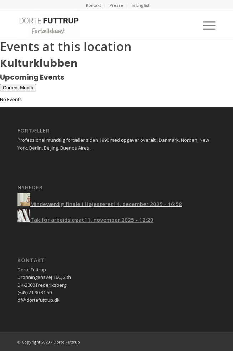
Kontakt (93, 5)
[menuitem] (93, 5)
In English (141, 5)
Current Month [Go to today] (18, 87)
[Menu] (206, 25)
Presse (116, 5)
